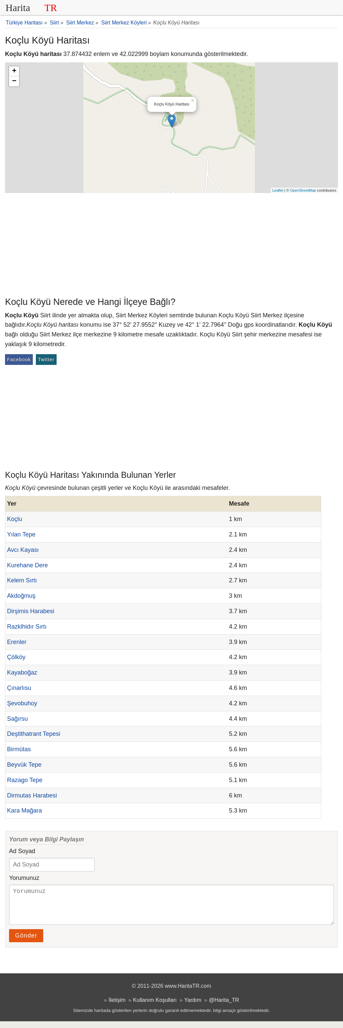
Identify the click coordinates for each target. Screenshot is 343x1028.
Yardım (192, 1007)
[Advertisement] (171, 243)
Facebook (19, 359)
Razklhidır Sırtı (27, 626)
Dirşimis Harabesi (30, 611)
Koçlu (14, 519)
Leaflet (277, 190)
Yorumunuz (24, 878)
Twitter (46, 359)
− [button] (14, 81)
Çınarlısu (19, 688)
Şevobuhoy (22, 703)
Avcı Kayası (23, 550)
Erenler (16, 642)
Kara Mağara (24, 810)
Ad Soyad (22, 851)
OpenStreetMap (303, 190)
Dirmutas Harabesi (32, 795)
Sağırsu (17, 718)
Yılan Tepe (21, 534)
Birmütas (19, 749)
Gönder (26, 942)
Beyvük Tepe (24, 764)
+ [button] (14, 71)
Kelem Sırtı (22, 580)
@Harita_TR (224, 1007)
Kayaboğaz (22, 672)
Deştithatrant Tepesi (33, 733)
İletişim (117, 1007)
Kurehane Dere (27, 565)
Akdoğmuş (21, 595)
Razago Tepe (25, 780)
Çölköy (16, 657)
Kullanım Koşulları (155, 1007)
